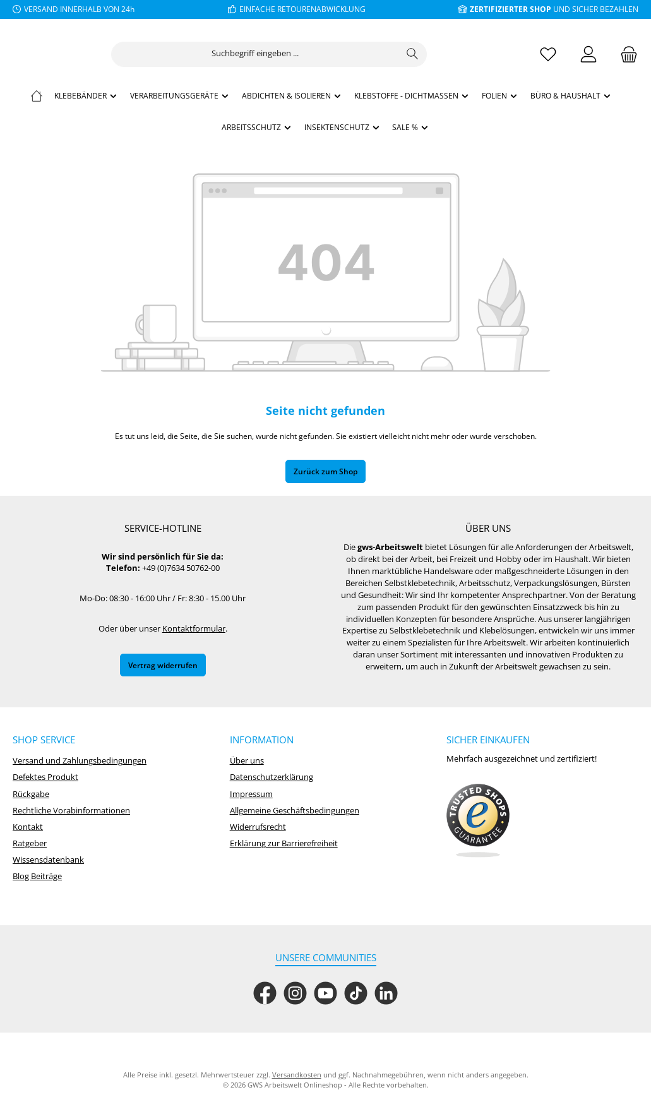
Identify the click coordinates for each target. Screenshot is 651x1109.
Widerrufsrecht (258, 827)
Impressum (251, 794)
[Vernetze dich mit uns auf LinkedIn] (386, 993)
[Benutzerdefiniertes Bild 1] (478, 821)
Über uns (247, 760)
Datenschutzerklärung (271, 777)
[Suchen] (482, 54)
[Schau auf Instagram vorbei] (295, 993)
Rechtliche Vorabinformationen (71, 810)
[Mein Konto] (588, 54)
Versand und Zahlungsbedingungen (79, 760)
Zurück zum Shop (325, 471)
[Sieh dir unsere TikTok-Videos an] (356, 993)
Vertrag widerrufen (163, 665)
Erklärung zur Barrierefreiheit (284, 843)
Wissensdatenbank (48, 859)
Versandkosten (296, 1074)
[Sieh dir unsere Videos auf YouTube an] (325, 993)
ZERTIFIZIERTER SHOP (510, 9)
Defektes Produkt (45, 777)
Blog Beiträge (37, 876)
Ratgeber (30, 843)
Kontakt (28, 827)
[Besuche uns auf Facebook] (265, 993)
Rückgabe (31, 794)
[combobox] (325, 54)
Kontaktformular (193, 628)
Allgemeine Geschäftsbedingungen (294, 810)
